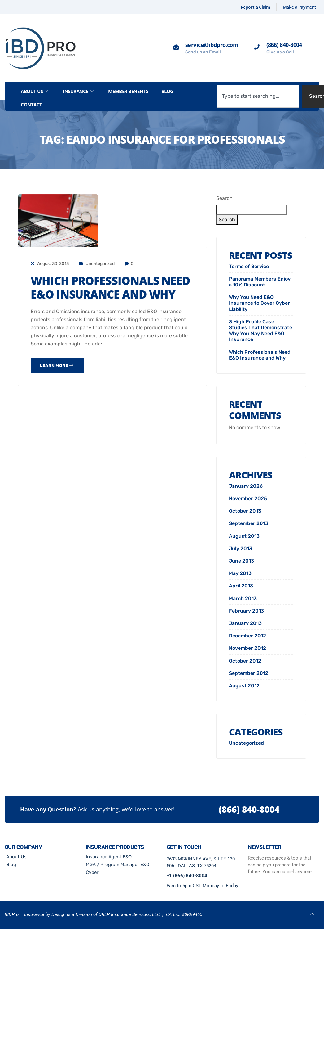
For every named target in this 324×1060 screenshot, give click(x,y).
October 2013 (245, 511)
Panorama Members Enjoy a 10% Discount (260, 282)
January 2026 (246, 486)
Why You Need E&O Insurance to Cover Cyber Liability (259, 303)
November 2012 (247, 648)
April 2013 (241, 586)
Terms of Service (249, 266)
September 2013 (248, 523)
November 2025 (248, 498)
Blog (167, 91)
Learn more (56, 365)
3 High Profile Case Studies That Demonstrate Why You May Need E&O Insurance (260, 331)
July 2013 (240, 548)
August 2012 (244, 686)
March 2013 (243, 598)
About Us (34, 91)
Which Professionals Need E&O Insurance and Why (110, 287)
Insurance (78, 91)
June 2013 (241, 561)
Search (224, 198)
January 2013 (245, 623)
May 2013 (240, 573)
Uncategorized (100, 263)
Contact (31, 104)
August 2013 (244, 536)
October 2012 (245, 661)
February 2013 (246, 611)
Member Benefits (128, 91)
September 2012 (248, 673)
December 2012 (247, 636)
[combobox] (258, 96)
